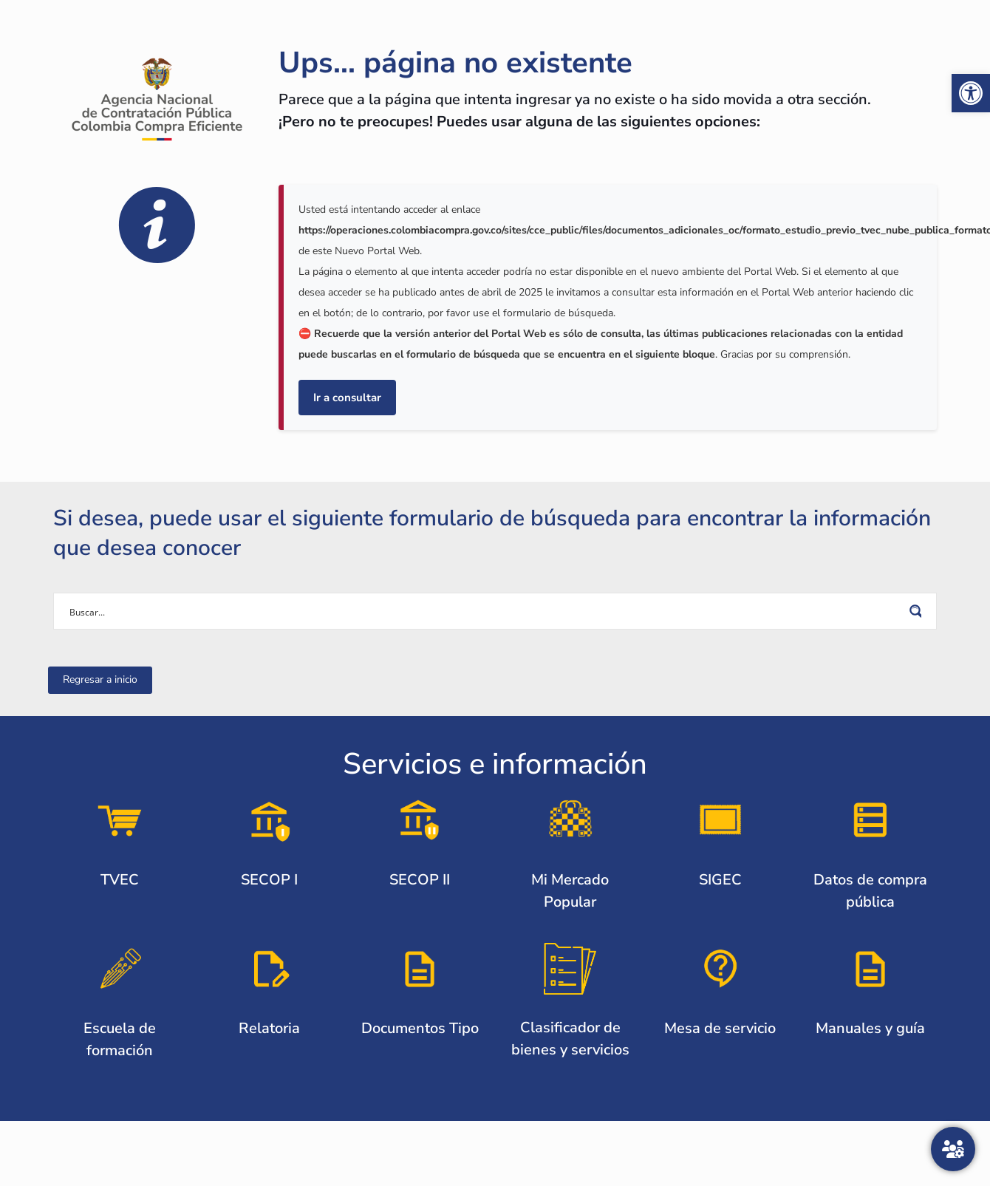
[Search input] (485, 611)
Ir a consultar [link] (347, 397)
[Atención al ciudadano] (953, 1149)
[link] (971, 93)
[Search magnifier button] (918, 611)
